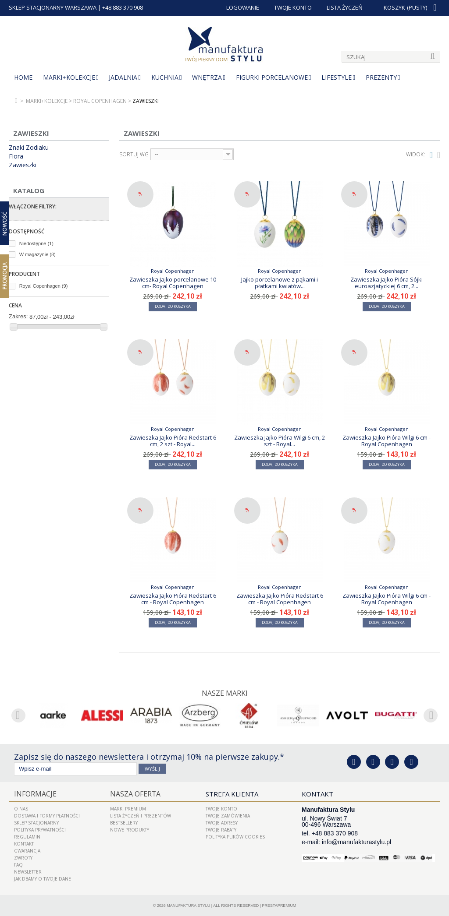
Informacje (33, 793)
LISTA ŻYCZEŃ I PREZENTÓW (140, 815)
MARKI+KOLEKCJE (69, 77)
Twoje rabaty (221, 829)
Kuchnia (164, 77)
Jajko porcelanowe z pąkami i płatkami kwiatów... (279, 282)
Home (23, 77)
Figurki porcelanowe (272, 77)
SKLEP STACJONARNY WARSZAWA (52, 7)
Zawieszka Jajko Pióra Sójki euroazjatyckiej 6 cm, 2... (386, 282)
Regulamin (27, 836)
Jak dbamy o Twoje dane (42, 878)
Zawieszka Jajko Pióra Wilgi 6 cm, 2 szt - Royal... (279, 440)
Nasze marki (224, 693)
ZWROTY (23, 857)
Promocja (4, 275)
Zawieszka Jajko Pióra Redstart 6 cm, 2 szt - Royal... (172, 440)
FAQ (18, 864)
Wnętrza (207, 77)
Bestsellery (124, 822)
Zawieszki (22, 165)
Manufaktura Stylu (188, 905)
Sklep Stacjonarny (36, 822)
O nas (21, 808)
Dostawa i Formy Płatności (47, 815)
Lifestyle (336, 77)
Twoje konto (221, 808)
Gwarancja (27, 850)
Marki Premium (128, 808)
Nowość (4, 223)
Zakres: (18, 316)
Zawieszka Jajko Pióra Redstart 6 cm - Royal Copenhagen (172, 599)
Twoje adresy (222, 822)
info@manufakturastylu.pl (356, 841)
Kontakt (24, 843)
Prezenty (381, 77)
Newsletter (28, 871)
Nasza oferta (133, 793)
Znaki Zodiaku (29, 147)
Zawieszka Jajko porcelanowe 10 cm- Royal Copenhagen (172, 282)
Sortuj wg (134, 154)
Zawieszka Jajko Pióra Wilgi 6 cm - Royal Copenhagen (386, 440)
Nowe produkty (129, 829)
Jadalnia (123, 77)
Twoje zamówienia (228, 815)
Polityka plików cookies (235, 836)
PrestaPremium (279, 905)
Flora (16, 156)
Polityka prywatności (40, 829)
